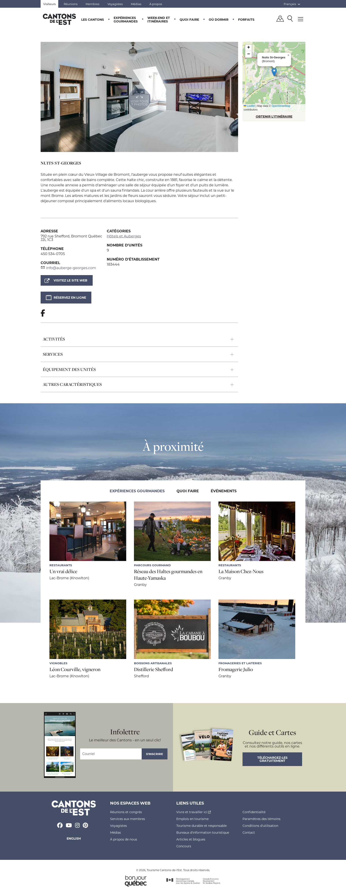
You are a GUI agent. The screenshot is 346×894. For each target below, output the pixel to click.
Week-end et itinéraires (158, 19)
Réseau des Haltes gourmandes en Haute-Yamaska (168, 574)
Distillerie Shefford (153, 669)
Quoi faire (189, 19)
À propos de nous (123, 839)
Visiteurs (49, 4)
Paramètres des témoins (261, 819)
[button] (274, 72)
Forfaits (246, 19)
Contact (249, 832)
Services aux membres (127, 819)
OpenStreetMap (281, 105)
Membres (92, 4)
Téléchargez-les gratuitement (272, 759)
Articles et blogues (190, 839)
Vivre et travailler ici (193, 812)
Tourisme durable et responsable (201, 826)
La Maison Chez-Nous (240, 571)
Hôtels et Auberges (124, 236)
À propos (155, 4)
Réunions (70, 4)
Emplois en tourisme (192, 819)
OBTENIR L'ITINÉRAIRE (274, 116)
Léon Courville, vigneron (74, 669)
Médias (136, 4)
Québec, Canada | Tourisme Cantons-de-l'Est (59, 19)
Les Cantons (92, 19)
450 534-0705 (53, 253)
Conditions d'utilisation (260, 826)
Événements (224, 491)
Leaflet (249, 105)
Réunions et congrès (126, 812)
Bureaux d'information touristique (202, 832)
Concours (183, 846)
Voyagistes (115, 4)
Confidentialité (254, 812)
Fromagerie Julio (235, 669)
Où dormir (218, 19)
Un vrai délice (63, 571)
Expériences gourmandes (126, 19)
